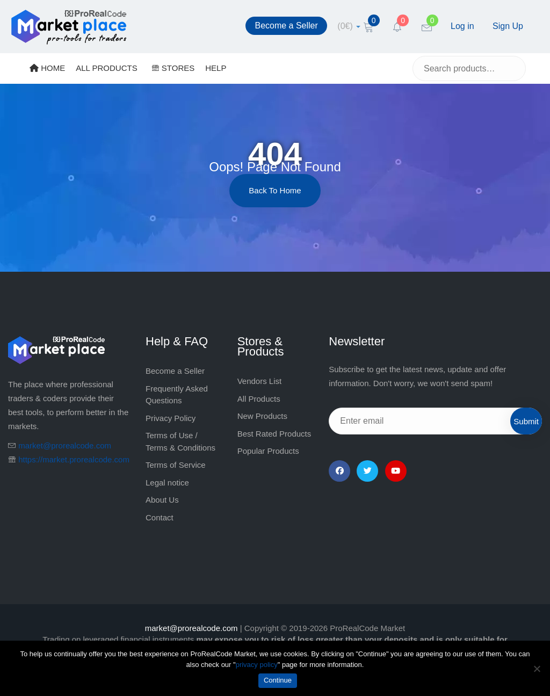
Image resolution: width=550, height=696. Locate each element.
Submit (526, 421)
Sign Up (508, 26)
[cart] (348, 26)
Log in (462, 26)
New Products (262, 416)
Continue (278, 680)
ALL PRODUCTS (106, 68)
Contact (159, 517)
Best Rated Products (274, 433)
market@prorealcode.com (64, 445)
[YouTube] (396, 471)
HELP (215, 68)
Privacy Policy (171, 418)
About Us (162, 499)
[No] (536, 668)
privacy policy (257, 665)
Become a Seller (286, 25)
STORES (173, 68)
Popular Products (268, 450)
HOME (47, 68)
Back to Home (275, 190)
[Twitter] (367, 471)
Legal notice (167, 482)
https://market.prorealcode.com (73, 459)
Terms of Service (176, 464)
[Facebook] (339, 471)
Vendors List (259, 381)
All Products (258, 398)
